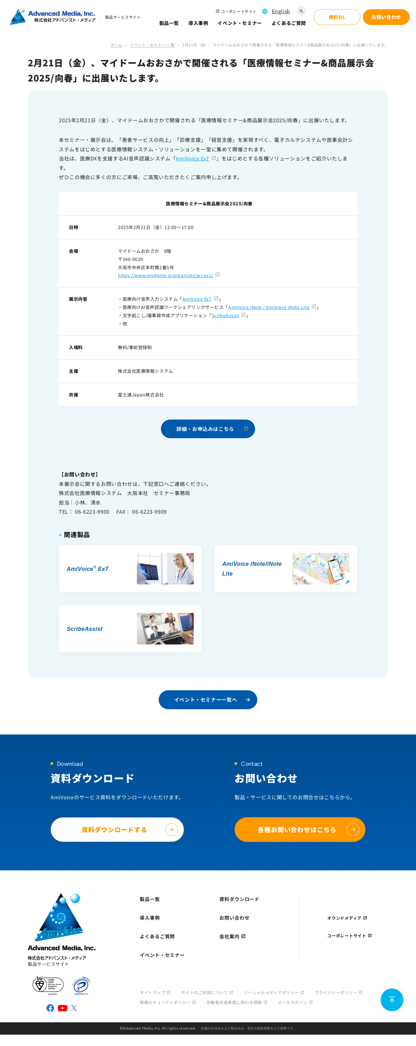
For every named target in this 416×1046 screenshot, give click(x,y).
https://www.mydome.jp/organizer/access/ (165, 275)
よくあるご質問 (289, 23)
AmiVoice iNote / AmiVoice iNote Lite (268, 307)
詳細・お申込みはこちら (205, 428)
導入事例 (198, 23)
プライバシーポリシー (336, 992)
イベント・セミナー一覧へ (205, 699)
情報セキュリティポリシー (165, 1002)
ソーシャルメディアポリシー (271, 992)
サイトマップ (152, 992)
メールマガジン (293, 1002)
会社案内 (229, 936)
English (281, 11)
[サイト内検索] (301, 11)
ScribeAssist (225, 315)
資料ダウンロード (239, 899)
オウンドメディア (344, 918)
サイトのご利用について (204, 992)
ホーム (116, 44)
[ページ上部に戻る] (392, 1000)
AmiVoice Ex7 (192, 158)
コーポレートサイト (238, 11)
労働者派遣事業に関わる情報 (234, 1002)
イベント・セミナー (239, 23)
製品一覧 (169, 23)
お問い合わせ (234, 917)
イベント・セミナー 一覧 (152, 44)
